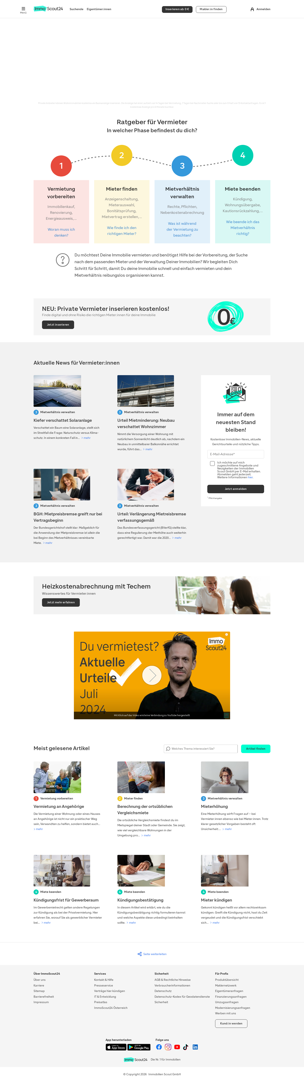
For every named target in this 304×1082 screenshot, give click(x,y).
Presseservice (103, 985)
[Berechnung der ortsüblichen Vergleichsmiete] (152, 799)
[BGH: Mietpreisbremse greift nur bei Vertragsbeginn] (68, 507)
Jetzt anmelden (236, 489)
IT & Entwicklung (105, 996)
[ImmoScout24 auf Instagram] (168, 1049)
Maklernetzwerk (225, 985)
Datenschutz (163, 991)
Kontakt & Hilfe (103, 980)
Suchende (76, 9)
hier (250, 477)
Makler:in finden (211, 9)
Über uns (40, 980)
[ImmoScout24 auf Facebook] (159, 1049)
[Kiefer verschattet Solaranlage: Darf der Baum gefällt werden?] (68, 408)
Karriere (39, 985)
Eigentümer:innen (99, 9)
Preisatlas (100, 1002)
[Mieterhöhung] (235, 796)
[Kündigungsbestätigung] (152, 890)
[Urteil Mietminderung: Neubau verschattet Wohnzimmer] (152, 413)
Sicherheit (161, 1002)
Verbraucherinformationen (172, 985)
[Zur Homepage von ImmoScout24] (48, 10)
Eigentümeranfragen (229, 991)
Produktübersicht (227, 980)
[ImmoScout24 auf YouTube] (177, 1049)
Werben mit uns (225, 1013)
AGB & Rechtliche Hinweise (173, 980)
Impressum (41, 1002)
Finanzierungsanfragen (231, 996)
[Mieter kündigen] (235, 890)
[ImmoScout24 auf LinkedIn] (195, 1049)
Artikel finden (255, 749)
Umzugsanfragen (227, 1002)
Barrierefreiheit (44, 996)
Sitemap (39, 991)
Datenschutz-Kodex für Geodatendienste (182, 996)
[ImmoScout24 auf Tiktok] (186, 1049)
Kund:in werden (231, 1023)
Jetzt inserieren (58, 324)
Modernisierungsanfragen (232, 1008)
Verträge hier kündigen (109, 991)
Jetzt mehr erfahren (61, 602)
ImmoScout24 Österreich (111, 1008)
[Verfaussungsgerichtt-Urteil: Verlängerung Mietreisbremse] (152, 504)
